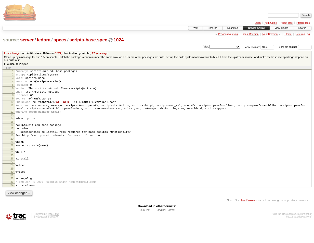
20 (12, 151)
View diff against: (295, 47)
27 (12, 178)
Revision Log (303, 34)
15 (12, 132)
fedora (43, 39)
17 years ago (100, 53)
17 (12, 139)
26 (12, 173)
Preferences (303, 23)
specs (59, 39)
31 (12, 192)
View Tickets (281, 28)
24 (12, 166)
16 (12, 135)
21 (12, 155)
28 (12, 181)
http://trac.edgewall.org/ (299, 236)
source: (11, 39)
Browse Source (256, 28)
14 (12, 127)
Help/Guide (270, 23)
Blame (288, 34)
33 (12, 200)
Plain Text (144, 229)
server (27, 39)
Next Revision (270, 34)
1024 (119, 39)
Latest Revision (250, 34)
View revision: (252, 47)
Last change (12, 53)
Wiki (195, 28)
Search (302, 28)
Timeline (212, 28)
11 (12, 112)
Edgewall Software (47, 236)
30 (12, 188)
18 (12, 143)
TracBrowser (249, 219)
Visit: (206, 46)
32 (12, 195)
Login (258, 23)
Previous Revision (228, 34)
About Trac (286, 23)
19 (12, 147)
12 (12, 120)
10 (12, 108)
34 (12, 204)
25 (12, 170)
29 (12, 185)
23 (12, 163)
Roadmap (232, 28)
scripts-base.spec (88, 39)
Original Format (166, 229)
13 (12, 124)
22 (12, 159)
